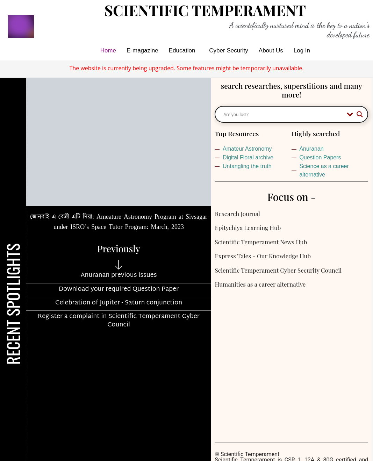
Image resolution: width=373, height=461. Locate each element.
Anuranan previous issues (119, 275)
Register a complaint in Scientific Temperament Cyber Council (119, 320)
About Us (271, 50)
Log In (302, 50)
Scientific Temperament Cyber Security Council (278, 270)
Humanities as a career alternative (260, 284)
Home (108, 50)
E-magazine (142, 50)
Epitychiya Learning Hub (248, 227)
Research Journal (237, 213)
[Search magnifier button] (360, 114)
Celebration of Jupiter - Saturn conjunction (118, 303)
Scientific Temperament (205, 10)
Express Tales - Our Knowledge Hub (263, 256)
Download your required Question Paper (119, 289)
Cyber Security (228, 50)
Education (182, 50)
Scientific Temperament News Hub (261, 242)
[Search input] (283, 114)
